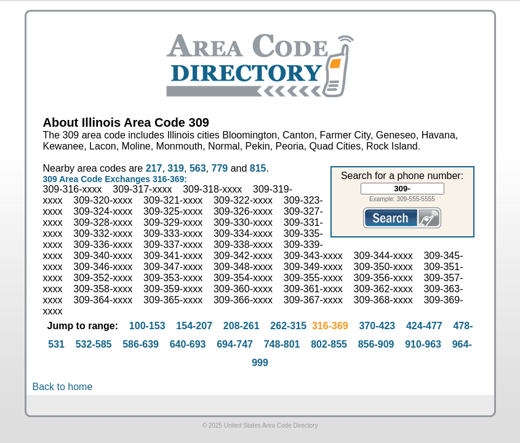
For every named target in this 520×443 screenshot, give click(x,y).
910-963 (423, 344)
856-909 (376, 344)
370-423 (377, 326)
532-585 (94, 344)
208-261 (241, 326)
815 (258, 168)
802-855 (329, 344)
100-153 (147, 326)
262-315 (288, 326)
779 (219, 168)
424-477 (424, 326)
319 (175, 168)
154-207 (194, 326)
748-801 (282, 344)
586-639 (140, 344)
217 (154, 168)
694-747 (235, 344)
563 (198, 168)
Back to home (63, 386)
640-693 (188, 344)
